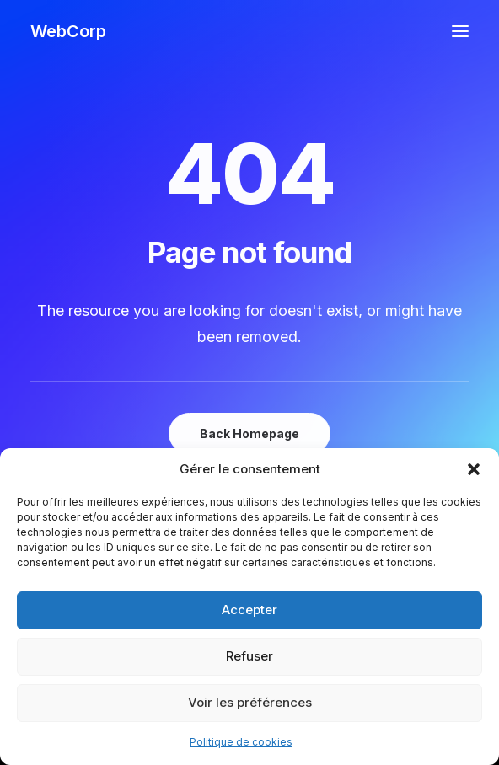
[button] (473, 469)
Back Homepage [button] (249, 433)
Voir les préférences (250, 702)
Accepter (249, 610)
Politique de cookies (241, 742)
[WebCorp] (68, 31)
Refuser (249, 656)
